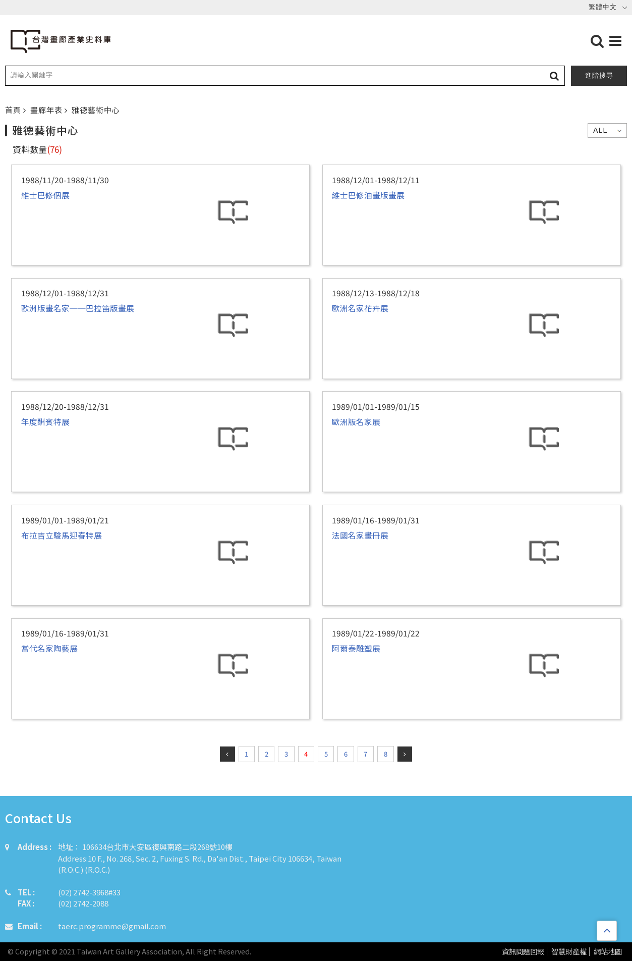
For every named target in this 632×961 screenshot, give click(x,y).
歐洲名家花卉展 (360, 307)
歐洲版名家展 (356, 421)
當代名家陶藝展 (49, 648)
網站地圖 (608, 951)
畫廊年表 (47, 109)
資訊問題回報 (523, 951)
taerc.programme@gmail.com (112, 926)
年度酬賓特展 (45, 421)
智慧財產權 (569, 951)
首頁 (14, 109)
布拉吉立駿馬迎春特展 (61, 535)
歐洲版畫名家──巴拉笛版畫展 (77, 307)
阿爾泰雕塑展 (356, 648)
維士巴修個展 (45, 194)
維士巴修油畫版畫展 (368, 194)
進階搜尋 (599, 75)
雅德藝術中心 (96, 109)
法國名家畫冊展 (360, 535)
